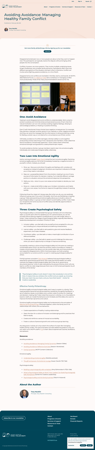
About (45, 7)
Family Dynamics (29, 349)
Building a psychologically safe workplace (37, 369)
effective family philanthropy (29, 304)
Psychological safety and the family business (38, 377)
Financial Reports (76, 421)
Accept (89, 445)
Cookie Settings (74, 435)
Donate (72, 419)
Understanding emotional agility (34, 358)
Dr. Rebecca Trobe (40, 78)
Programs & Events (54, 7)
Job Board (73, 416)
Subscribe (47, 51)
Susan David (40, 159)
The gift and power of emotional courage (37, 361)
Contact (89, 7)
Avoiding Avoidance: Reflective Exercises (37, 346)
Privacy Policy (73, 433)
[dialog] (80, 443)
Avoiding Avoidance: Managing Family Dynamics (40, 343)
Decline (83, 445)
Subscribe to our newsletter (14, 418)
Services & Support (67, 7)
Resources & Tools (80, 7)
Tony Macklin (13, 28)
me (42, 329)
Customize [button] (71, 445)
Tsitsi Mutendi (42, 258)
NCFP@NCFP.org (52, 440)
